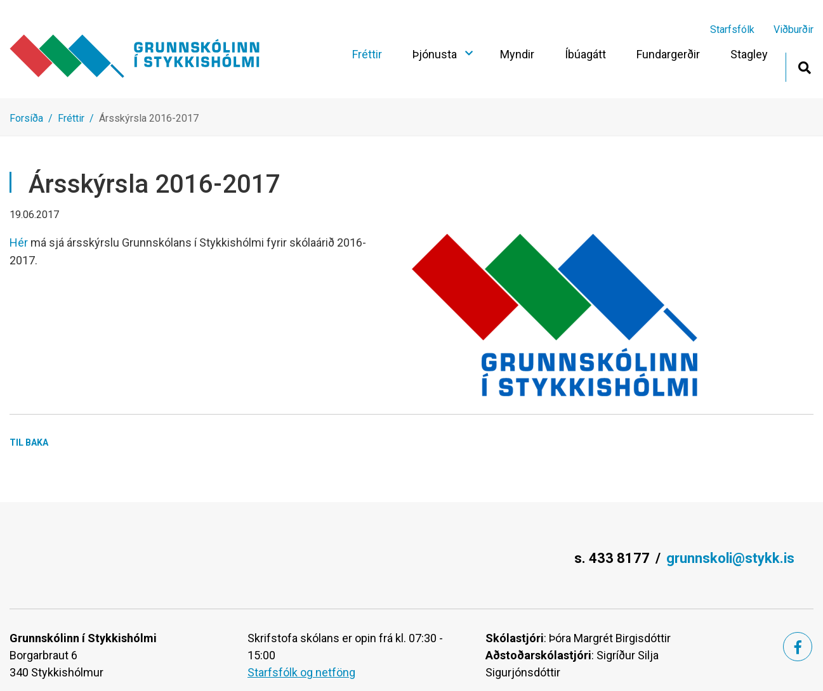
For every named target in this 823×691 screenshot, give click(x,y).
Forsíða (26, 118)
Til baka (29, 442)
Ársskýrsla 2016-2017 (149, 118)
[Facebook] (797, 646)
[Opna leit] (804, 66)
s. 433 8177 (612, 558)
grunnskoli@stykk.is (730, 558)
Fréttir (71, 118)
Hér (20, 242)
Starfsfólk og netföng (301, 672)
